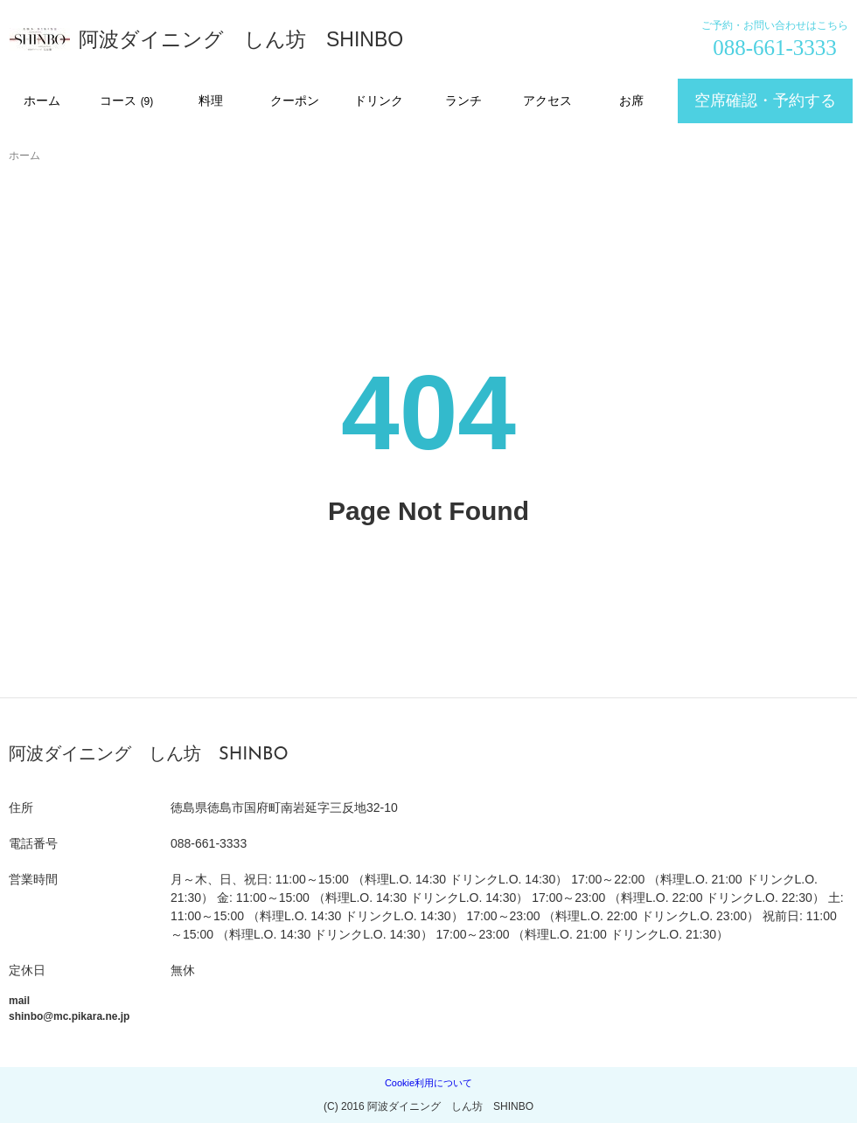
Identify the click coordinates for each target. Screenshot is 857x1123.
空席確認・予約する (765, 100)
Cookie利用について (428, 1083)
